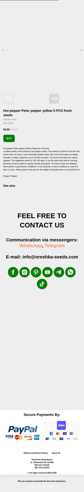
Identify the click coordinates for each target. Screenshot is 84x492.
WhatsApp (30, 245)
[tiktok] (42, 284)
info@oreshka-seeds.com (50, 256)
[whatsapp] (70, 272)
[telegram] (59, 272)
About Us (56, 453)
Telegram (55, 245)
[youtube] (47, 272)
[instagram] (24, 272)
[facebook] (13, 272)
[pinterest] (36, 272)
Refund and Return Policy (36, 453)
